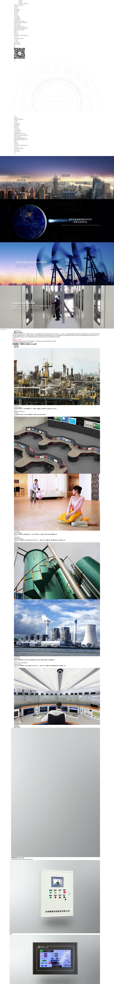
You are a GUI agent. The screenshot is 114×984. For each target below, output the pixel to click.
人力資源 (16, 149)
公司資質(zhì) (17, 9)
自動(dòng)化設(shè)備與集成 (20, 22)
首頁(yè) (16, 117)
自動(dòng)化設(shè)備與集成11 (21, 135)
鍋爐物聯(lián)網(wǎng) (19, 21)
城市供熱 (16, 15)
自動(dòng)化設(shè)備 (19, 29)
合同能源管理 (17, 18)
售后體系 (16, 34)
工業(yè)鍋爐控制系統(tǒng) (20, 26)
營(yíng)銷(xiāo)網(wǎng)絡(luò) (21, 35)
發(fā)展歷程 (17, 10)
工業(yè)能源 (17, 19)
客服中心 (16, 142)
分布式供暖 (16, 16)
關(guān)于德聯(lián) (18, 119)
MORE (14, 338)
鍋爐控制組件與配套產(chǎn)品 (21, 28)
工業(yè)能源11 (17, 132)
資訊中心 (16, 8)
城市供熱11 (16, 127)
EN (14, 152)
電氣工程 (16, 141)
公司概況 (16, 6)
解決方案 (16, 126)
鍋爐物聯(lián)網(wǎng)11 (20, 133)
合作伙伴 (16, 37)
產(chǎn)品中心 (17, 136)
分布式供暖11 (17, 129)
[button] (2, 329)
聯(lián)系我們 (17, 151)
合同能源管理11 (17, 130)
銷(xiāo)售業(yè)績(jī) (19, 38)
